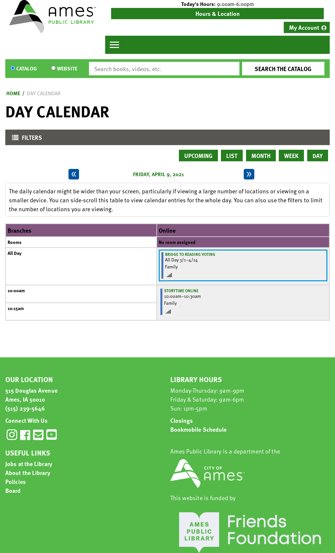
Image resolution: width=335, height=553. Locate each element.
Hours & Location (217, 13)
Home (13, 93)
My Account (304, 27)
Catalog (26, 69)
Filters (25, 139)
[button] (217, 4)
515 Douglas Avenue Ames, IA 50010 (31, 395)
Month (261, 155)
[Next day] (249, 174)
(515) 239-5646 (25, 408)
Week (291, 155)
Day (318, 155)
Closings (181, 420)
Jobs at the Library (28, 463)
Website (67, 69)
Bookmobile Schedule (198, 429)
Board (13, 490)
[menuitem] (307, 27)
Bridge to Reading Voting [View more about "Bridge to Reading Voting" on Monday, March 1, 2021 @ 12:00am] (190, 254)
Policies (15, 481)
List (231, 155)
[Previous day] (73, 174)
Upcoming (198, 155)
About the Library (27, 472)
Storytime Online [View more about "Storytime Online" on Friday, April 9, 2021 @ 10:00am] (181, 291)
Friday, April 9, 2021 (158, 174)
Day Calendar (44, 93)
